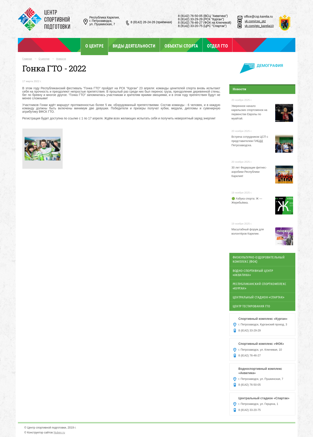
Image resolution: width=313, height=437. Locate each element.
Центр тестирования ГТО (251, 306)
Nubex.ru (59, 432)
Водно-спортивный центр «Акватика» (253, 272)
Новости (61, 58)
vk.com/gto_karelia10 (259, 26)
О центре (94, 45)
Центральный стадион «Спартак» (259, 297)
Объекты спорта (181, 45)
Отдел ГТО (217, 45)
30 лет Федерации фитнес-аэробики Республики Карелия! (249, 172)
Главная (27, 58)
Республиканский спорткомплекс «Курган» (259, 286)
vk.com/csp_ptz (255, 21)
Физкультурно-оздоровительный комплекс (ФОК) (259, 259)
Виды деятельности (134, 45)
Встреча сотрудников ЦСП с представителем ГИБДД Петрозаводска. (250, 141)
